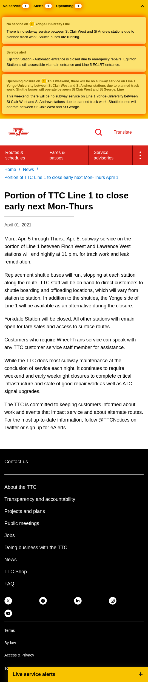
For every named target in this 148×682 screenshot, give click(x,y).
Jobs (9, 535)
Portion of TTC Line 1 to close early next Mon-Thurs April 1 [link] (61, 177)
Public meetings (21, 523)
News (10, 559)
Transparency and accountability (39, 499)
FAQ (9, 583)
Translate (123, 132)
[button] (74, 59)
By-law (10, 643)
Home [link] (10, 169)
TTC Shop (15, 571)
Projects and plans (24, 511)
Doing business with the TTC (35, 547)
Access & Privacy (19, 655)
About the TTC (20, 487)
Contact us (16, 461)
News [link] (28, 169)
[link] (8, 601)
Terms (9, 630)
